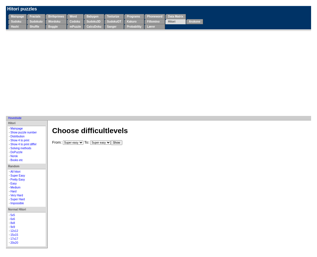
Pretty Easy (17, 179)
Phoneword (154, 16)
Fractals (35, 16)
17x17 (14, 238)
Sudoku (16, 21)
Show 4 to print (19, 140)
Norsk (14, 156)
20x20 (14, 242)
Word (73, 16)
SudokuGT (114, 21)
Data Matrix (175, 16)
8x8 (12, 223)
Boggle (53, 26)
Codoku (75, 21)
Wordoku (54, 21)
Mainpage (17, 16)
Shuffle (34, 26)
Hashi (15, 26)
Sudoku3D (93, 21)
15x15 (14, 234)
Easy (13, 183)
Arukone (194, 21)
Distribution (17, 136)
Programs (133, 16)
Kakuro (131, 21)
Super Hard (17, 199)
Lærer (151, 26)
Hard (13, 191)
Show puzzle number (23, 132)
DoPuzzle (16, 152)
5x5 (12, 215)
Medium (15, 187)
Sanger (112, 26)
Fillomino (153, 21)
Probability (134, 26)
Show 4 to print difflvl (23, 144)
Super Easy (17, 175)
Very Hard (16, 195)
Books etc (16, 160)
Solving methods (20, 148)
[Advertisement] (158, 73)
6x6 (12, 219)
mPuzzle (75, 26)
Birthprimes (56, 16)
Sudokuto (36, 21)
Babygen (92, 16)
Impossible (17, 203)
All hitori (15, 171)
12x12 (14, 230)
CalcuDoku (94, 26)
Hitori (171, 21)
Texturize (113, 16)
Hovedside (14, 118)
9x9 (12, 227)
